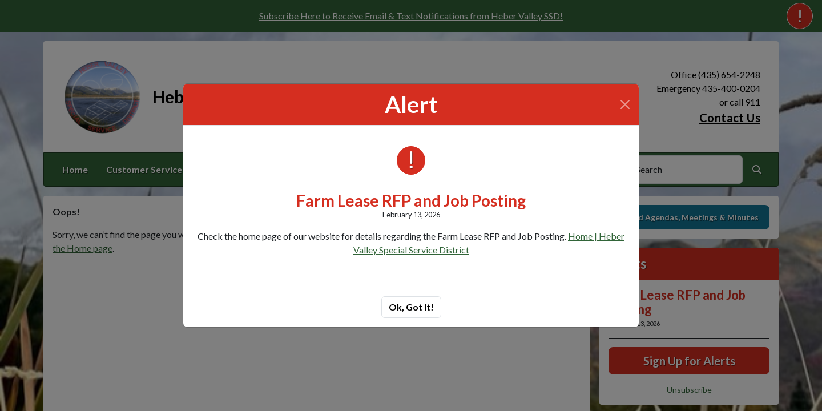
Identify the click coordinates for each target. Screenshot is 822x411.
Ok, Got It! (411, 306)
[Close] (625, 104)
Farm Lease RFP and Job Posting (411, 200)
